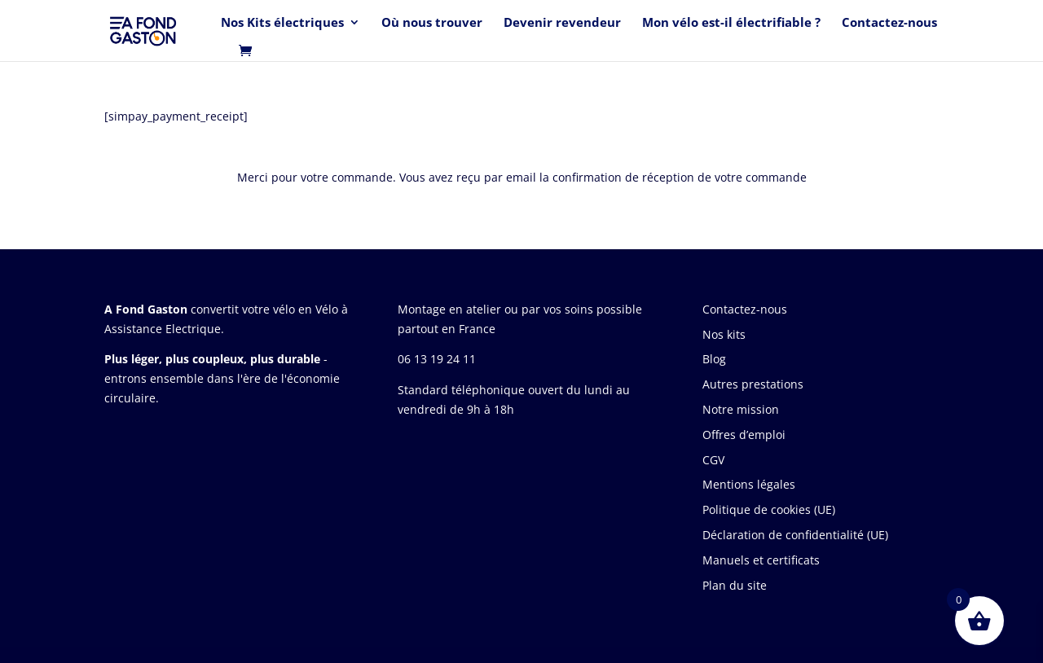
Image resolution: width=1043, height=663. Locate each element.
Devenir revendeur (562, 23)
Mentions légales (748, 484)
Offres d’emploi (744, 434)
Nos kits (724, 334)
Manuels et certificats (761, 560)
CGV (713, 460)
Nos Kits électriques (282, 23)
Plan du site (734, 585)
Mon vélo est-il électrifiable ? (731, 23)
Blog (714, 359)
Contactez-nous (889, 23)
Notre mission (740, 409)
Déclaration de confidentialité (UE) (795, 534)
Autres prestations (752, 384)
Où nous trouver (431, 23)
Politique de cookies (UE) (768, 509)
